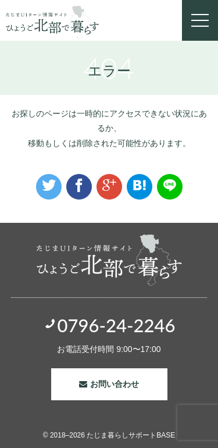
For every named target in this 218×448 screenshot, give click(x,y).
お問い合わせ (114, 384)
